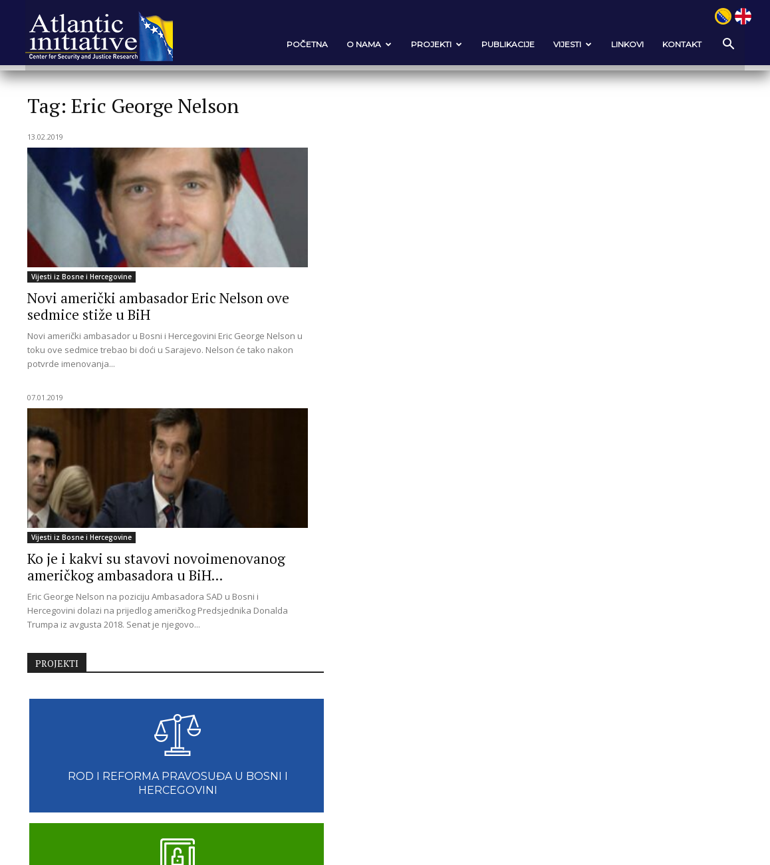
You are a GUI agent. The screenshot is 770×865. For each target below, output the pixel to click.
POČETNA (304, 44)
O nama (366, 44)
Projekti (433, 44)
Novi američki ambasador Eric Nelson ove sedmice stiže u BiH (128, 306)
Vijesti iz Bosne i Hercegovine (84, 276)
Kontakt (679, 44)
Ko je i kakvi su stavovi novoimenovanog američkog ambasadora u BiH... (368, 314)
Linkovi (624, 44)
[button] (724, 45)
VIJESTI (570, 44)
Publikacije (505, 44)
